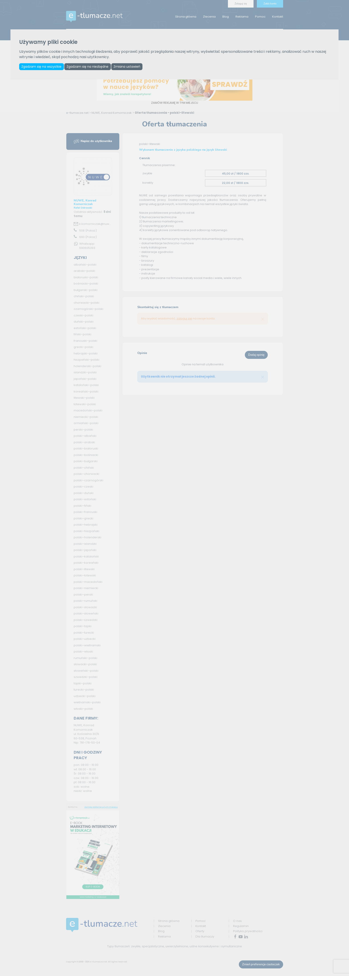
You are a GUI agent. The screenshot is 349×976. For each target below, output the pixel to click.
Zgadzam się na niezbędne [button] (90, 67)
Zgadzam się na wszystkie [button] (42, 67)
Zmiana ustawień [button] (130, 67)
